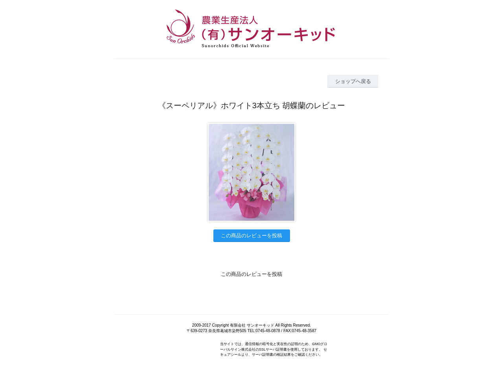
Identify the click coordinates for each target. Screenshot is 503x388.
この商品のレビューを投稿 (251, 235)
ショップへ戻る (353, 81)
